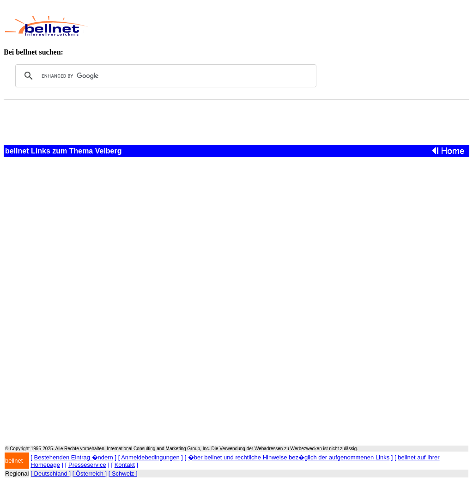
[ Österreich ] (90, 473)
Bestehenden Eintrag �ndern (73, 457)
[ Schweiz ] (123, 473)
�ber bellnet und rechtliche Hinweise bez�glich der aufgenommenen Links (288, 457)
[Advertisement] (266, 26)
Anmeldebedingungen (150, 457)
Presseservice (87, 464)
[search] (164, 75)
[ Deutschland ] (50, 473)
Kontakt (125, 464)
